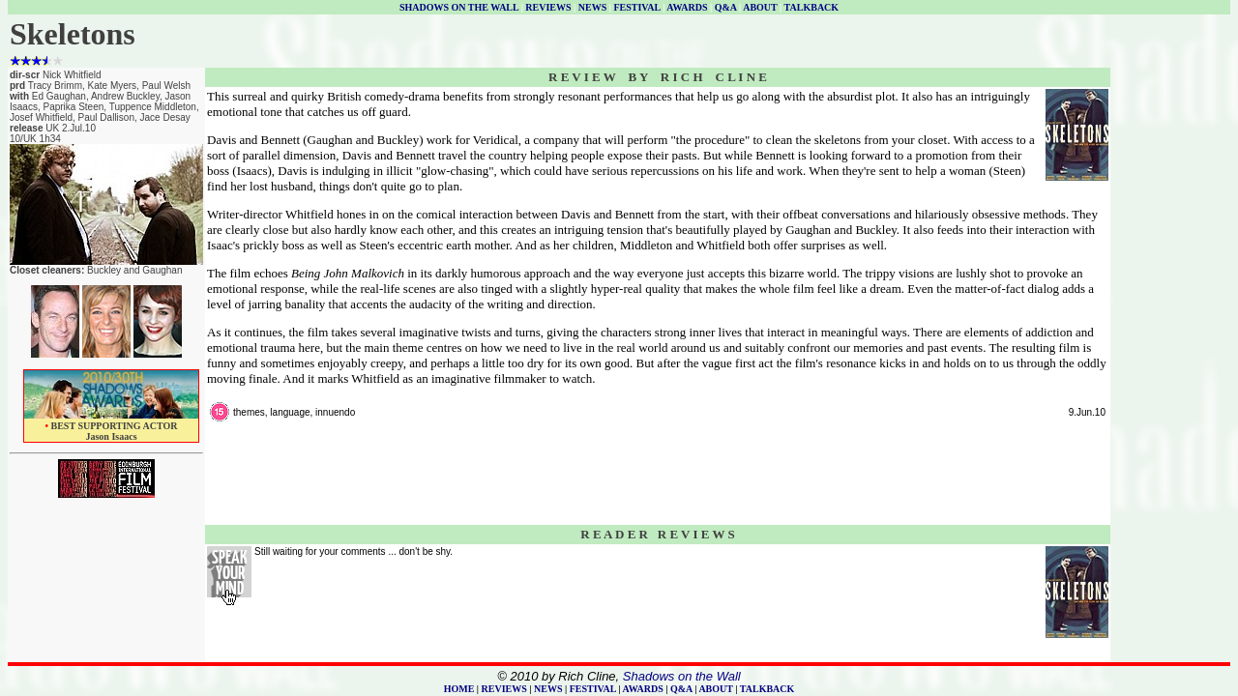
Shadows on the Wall (682, 676)
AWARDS (686, 7)
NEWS (592, 7)
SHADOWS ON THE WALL (458, 7)
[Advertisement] (1170, 360)
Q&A (726, 7)
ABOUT (760, 7)
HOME (459, 688)
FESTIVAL (636, 7)
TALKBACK (812, 7)
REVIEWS (548, 7)
